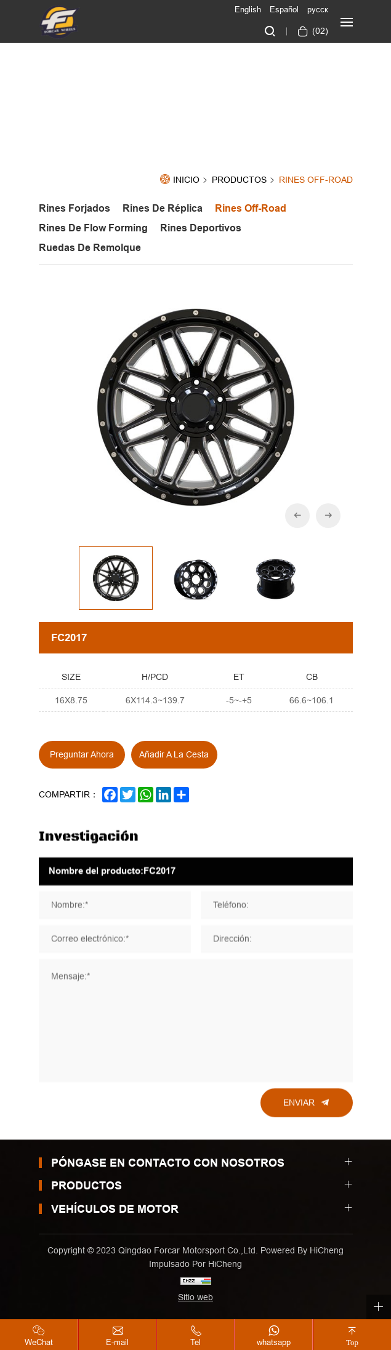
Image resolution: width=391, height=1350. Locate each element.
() (319, 31)
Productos (239, 180)
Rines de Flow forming (93, 228)
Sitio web (195, 1297)
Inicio (186, 180)
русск (317, 9)
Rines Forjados (74, 208)
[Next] (328, 515)
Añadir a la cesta (174, 754)
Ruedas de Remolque (90, 248)
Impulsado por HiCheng (195, 1264)
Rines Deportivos (200, 228)
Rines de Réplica (163, 208)
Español (284, 9)
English (248, 9)
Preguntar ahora (82, 754)
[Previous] (297, 515)
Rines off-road (316, 180)
